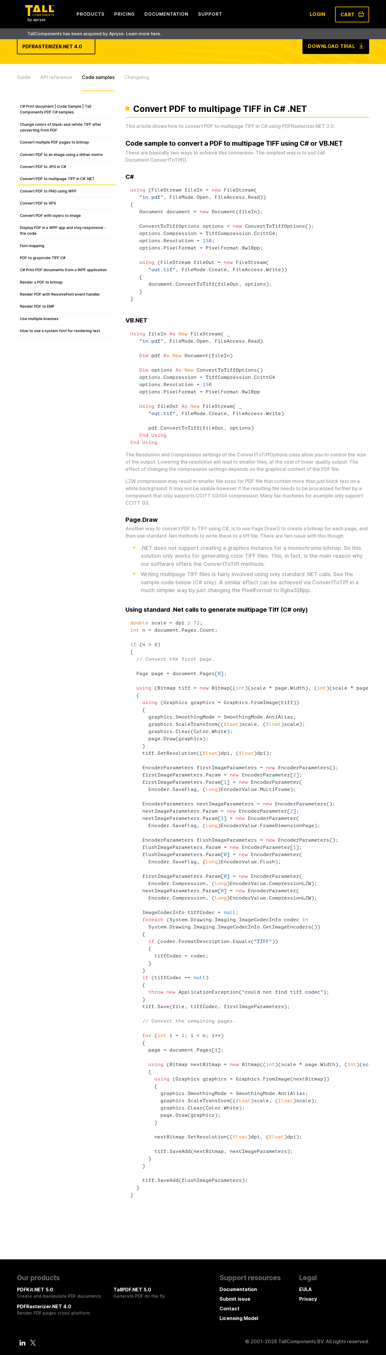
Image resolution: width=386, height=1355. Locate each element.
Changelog (136, 77)
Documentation (238, 1289)
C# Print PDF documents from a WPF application (63, 270)
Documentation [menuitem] (166, 14)
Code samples (98, 77)
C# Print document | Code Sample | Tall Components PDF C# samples (55, 109)
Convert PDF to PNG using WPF (48, 191)
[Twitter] (33, 1342)
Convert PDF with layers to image (50, 215)
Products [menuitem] (91, 14)
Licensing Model (239, 1318)
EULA (305, 1289)
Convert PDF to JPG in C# (43, 166)
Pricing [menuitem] (124, 14)
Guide (23, 77)
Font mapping (32, 245)
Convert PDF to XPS (38, 203)
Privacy (308, 1298)
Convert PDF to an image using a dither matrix (61, 154)
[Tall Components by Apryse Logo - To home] (39, 20)
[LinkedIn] (22, 1342)
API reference (56, 77)
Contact (229, 1308)
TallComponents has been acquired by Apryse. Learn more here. (94, 33)
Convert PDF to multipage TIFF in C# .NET (57, 178)
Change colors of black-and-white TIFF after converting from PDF (60, 127)
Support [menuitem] (210, 14)
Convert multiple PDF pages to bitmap (54, 142)
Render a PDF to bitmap (41, 282)
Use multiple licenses (39, 318)
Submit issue (235, 1298)
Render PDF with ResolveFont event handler (60, 294)
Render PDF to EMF (37, 306)
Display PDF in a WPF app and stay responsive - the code (63, 230)
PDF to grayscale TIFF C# (42, 257)
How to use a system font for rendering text (60, 330)
